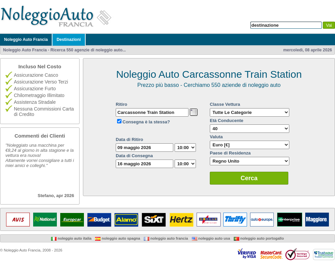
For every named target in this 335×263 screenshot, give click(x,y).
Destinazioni (69, 39)
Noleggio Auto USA (211, 238)
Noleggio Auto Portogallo (259, 238)
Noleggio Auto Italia (71, 238)
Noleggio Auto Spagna (117, 238)
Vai (329, 25)
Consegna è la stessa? (146, 121)
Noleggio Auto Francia (26, 39)
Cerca (249, 178)
